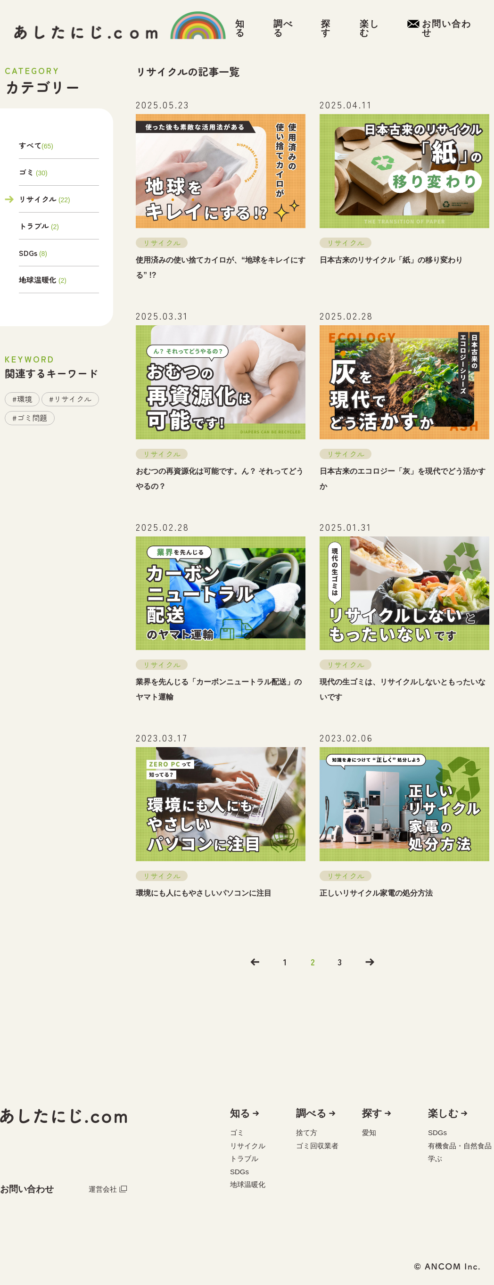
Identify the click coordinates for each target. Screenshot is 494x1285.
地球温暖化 (38, 279)
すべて (30, 146)
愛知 (369, 1132)
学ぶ (435, 1158)
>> (370, 962)
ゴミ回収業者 (317, 1146)
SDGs (28, 252)
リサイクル (38, 199)
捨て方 (306, 1132)
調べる (311, 1113)
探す (372, 1113)
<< (255, 962)
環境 (24, 398)
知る (240, 1113)
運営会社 (108, 1189)
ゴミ (26, 172)
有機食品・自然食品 (460, 1146)
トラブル (34, 225)
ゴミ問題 (32, 417)
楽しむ (443, 1113)
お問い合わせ (27, 1189)
